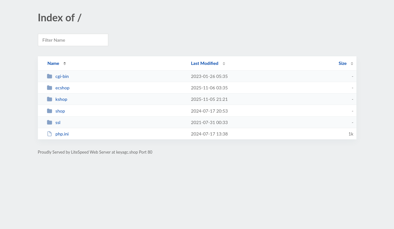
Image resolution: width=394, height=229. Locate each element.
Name (53, 63)
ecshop (58, 87)
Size (343, 63)
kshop (57, 99)
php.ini (58, 133)
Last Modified (204, 63)
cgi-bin (58, 76)
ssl (54, 122)
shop (56, 111)
